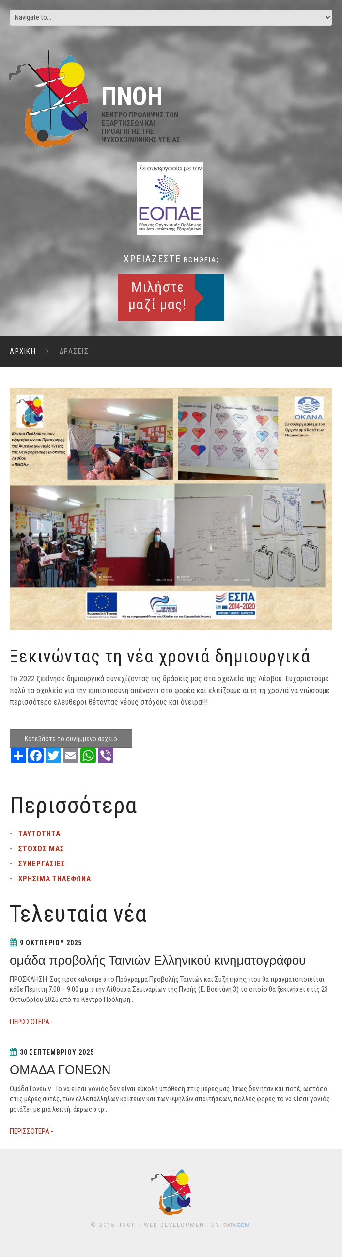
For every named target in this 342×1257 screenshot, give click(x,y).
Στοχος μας (41, 848)
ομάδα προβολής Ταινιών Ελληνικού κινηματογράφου (158, 960)
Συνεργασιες (41, 863)
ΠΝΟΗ (127, 1224)
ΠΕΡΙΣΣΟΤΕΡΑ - (31, 1021)
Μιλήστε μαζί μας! (157, 295)
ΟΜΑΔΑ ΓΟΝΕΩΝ (60, 1070)
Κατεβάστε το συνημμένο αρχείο (71, 738)
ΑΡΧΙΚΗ (23, 351)
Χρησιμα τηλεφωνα (54, 878)
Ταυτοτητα (39, 833)
